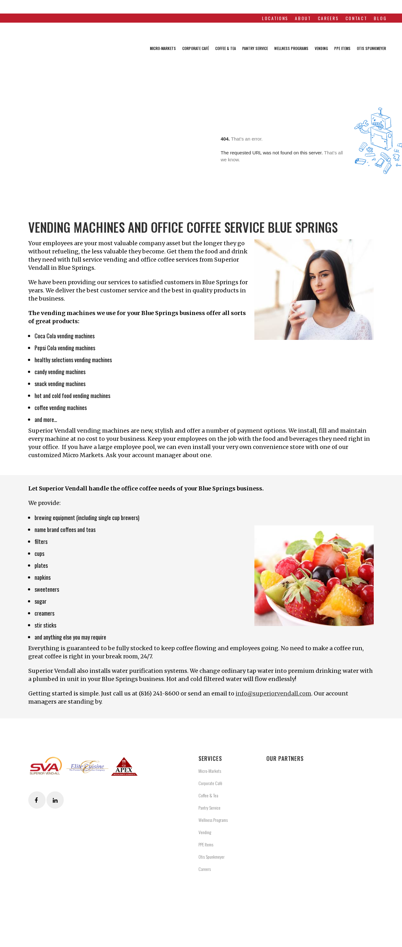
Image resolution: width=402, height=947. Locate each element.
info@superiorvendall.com (273, 693)
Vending (204, 832)
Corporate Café (210, 783)
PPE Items (205, 844)
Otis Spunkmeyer (211, 856)
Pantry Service (209, 807)
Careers (204, 869)
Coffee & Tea (208, 795)
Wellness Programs (213, 820)
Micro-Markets (209, 770)
